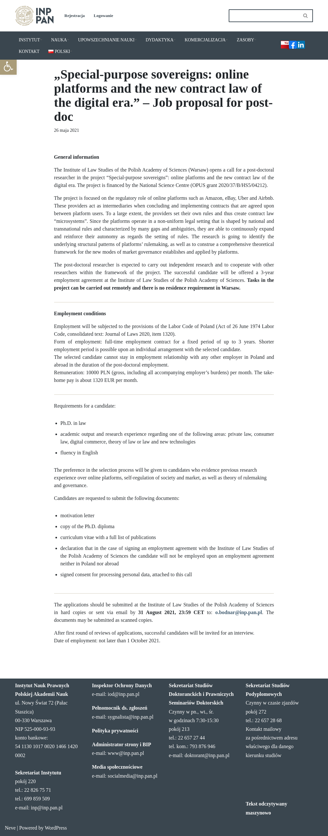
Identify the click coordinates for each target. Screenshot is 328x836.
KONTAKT (29, 51)
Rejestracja (74, 15)
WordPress (56, 828)
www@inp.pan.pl (126, 753)
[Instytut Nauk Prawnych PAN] (34, 16)
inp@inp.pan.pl (46, 807)
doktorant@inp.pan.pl (206, 755)
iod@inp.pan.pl (123, 694)
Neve (10, 828)
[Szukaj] (264, 15)
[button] (8, 66)
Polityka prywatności (115, 730)
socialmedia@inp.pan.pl (132, 776)
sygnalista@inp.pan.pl (130, 717)
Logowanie (103, 15)
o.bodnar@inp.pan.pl (238, 612)
